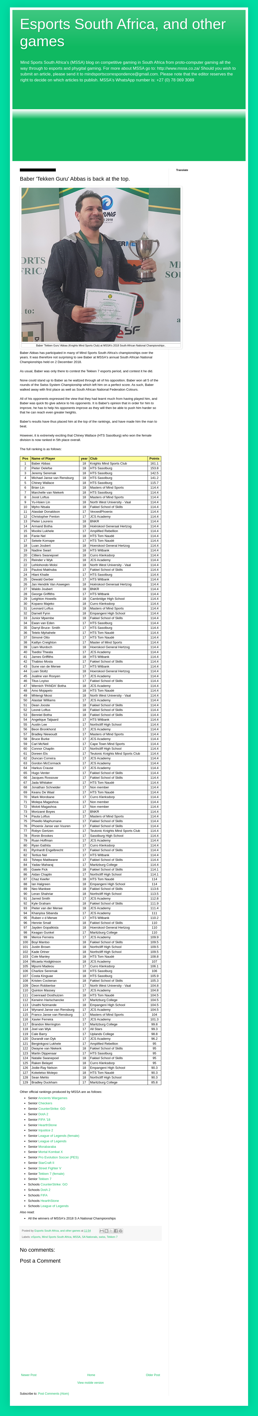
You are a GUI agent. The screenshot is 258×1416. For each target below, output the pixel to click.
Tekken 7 (45, 1179)
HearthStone (47, 1125)
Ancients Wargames (52, 1098)
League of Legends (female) (58, 1136)
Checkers (45, 1103)
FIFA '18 (44, 1119)
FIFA (44, 1195)
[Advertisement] (129, 124)
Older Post (153, 1375)
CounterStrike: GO (51, 1109)
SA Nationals (89, 1236)
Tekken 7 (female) (51, 1174)
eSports (35, 1236)
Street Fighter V (49, 1168)
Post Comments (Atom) (53, 1393)
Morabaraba (47, 1146)
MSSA (77, 1236)
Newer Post (28, 1375)
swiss (102, 1236)
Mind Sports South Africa (56, 1236)
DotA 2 (43, 1114)
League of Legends (52, 1141)
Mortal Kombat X (50, 1152)
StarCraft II (46, 1163)
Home (91, 1375)
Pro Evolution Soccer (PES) (58, 1157)
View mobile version (90, 1382)
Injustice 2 (45, 1130)
